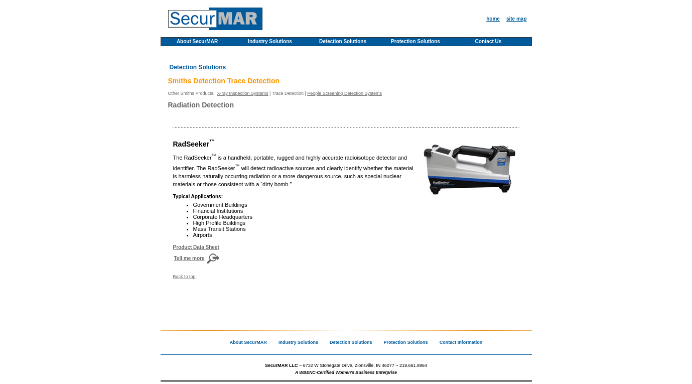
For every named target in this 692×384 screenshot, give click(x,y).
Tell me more (189, 258)
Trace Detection (288, 93)
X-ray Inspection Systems (242, 93)
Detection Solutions (342, 41)
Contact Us (488, 41)
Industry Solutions (270, 41)
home (493, 19)
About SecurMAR (197, 41)
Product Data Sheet (196, 247)
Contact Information (461, 342)
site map (516, 19)
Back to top (184, 276)
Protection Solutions (415, 41)
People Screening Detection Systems (344, 93)
